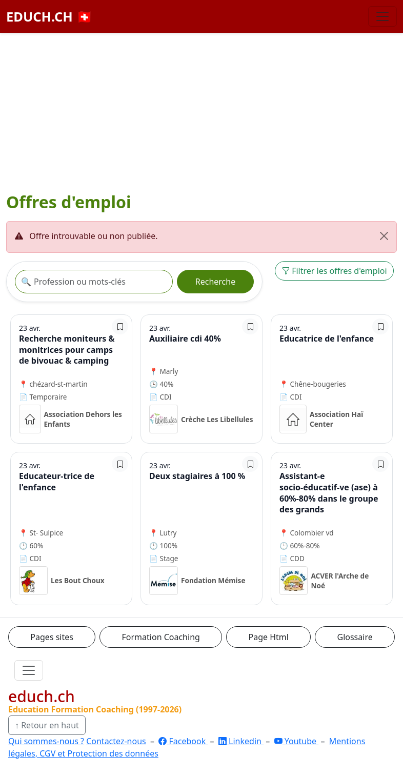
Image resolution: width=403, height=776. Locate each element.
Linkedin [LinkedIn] (241, 741)
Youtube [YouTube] (296, 741)
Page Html (268, 637)
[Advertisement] (201, 110)
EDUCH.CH (49, 16)
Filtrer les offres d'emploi (334, 270)
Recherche (215, 281)
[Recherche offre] (94, 281)
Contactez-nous (116, 741)
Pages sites (51, 637)
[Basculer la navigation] (382, 16)
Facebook (183, 741)
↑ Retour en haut (47, 725)
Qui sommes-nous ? (46, 741)
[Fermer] (384, 236)
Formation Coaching (161, 637)
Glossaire (355, 637)
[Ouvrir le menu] (28, 670)
